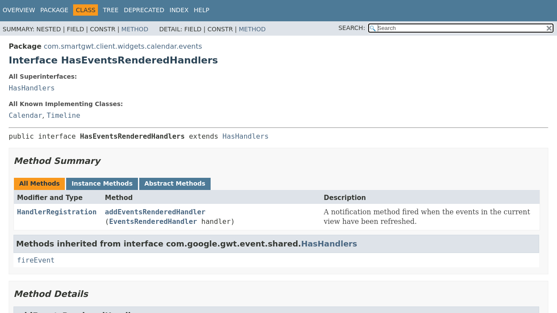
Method (134, 29)
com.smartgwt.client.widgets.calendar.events (123, 46)
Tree (110, 10)
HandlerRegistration (57, 212)
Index (179, 10)
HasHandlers (32, 88)
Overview (19, 10)
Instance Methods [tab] (101, 183)
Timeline (63, 115)
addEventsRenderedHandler (155, 212)
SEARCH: (352, 27)
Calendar (25, 115)
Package (54, 10)
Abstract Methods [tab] (174, 183)
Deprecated (144, 10)
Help (201, 10)
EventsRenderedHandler (153, 221)
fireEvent (36, 260)
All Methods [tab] (39, 183)
